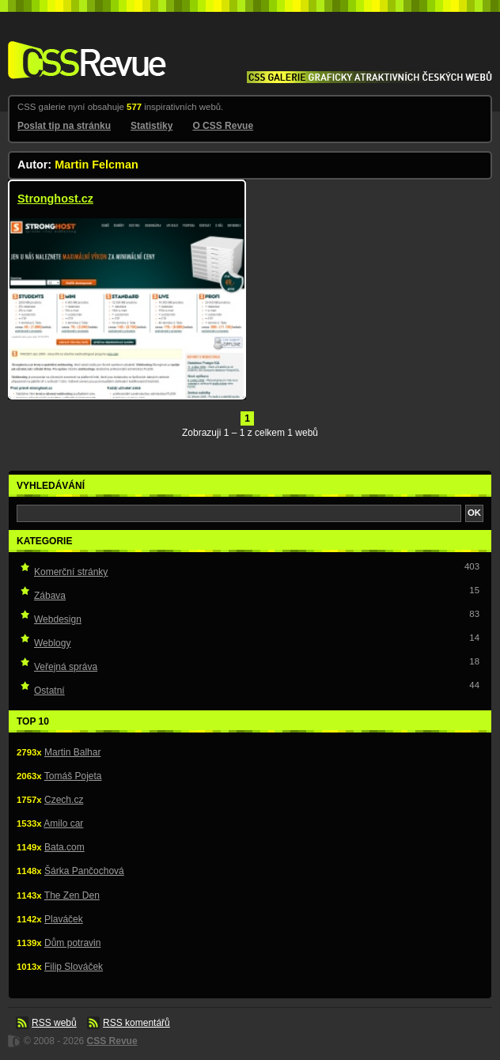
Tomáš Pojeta (73, 776)
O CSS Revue (222, 125)
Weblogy (52, 643)
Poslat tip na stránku (64, 125)
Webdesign (57, 619)
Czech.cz (63, 799)
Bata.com (64, 847)
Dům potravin (72, 942)
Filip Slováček (73, 966)
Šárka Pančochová (84, 870)
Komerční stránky (71, 571)
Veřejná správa (65, 666)
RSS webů (54, 1022)
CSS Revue (84, 48)
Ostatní (49, 690)
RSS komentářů (136, 1022)
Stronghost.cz (55, 198)
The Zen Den (72, 895)
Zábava (50, 595)
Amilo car (63, 823)
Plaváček (63, 919)
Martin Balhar (72, 752)
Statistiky (151, 125)
